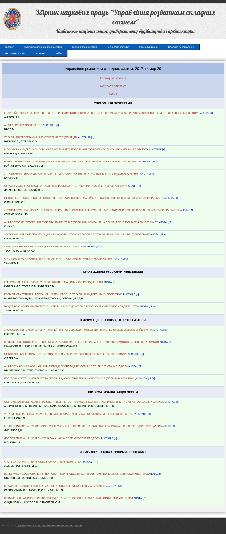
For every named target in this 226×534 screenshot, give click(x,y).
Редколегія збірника (118, 47)
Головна (9, 47)
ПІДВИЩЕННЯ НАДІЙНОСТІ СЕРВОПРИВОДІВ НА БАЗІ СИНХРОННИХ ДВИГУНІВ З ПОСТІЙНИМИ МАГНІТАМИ (68, 498)
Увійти (59, 53)
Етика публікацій (148, 47)
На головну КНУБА (15, 53)
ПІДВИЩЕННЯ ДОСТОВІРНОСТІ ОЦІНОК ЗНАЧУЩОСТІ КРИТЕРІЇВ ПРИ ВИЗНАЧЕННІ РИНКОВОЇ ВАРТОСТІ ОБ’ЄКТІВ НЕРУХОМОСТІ (81, 342)
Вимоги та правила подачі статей (43, 47)
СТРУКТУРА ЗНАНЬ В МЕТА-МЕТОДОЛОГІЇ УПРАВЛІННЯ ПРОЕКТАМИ (45, 246)
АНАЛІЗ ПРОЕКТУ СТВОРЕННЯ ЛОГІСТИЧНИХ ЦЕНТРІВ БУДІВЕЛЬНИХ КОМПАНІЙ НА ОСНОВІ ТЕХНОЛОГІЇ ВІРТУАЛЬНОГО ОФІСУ (81, 222)
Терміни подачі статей (84, 47)
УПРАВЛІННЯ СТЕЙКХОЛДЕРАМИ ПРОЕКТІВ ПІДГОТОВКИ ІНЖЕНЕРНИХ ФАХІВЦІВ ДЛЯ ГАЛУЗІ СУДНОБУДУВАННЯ (71, 173)
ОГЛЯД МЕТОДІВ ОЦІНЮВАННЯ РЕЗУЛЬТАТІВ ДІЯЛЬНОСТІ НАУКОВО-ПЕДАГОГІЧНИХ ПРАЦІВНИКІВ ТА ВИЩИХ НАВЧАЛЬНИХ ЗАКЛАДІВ (84, 401)
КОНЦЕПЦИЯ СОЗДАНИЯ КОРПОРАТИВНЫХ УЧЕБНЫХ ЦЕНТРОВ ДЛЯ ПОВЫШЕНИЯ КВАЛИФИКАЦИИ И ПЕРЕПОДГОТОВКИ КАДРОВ (83, 426)
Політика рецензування (181, 47)
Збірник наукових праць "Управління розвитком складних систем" (49, 525)
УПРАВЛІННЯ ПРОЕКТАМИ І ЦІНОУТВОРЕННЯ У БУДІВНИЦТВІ (40, 137)
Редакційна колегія (113, 78)
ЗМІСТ (113, 93)
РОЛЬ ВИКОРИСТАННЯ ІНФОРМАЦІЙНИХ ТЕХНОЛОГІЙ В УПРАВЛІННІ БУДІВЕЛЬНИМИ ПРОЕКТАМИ (63, 294)
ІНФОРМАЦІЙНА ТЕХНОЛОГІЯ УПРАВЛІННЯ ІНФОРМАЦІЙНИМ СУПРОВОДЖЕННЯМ (53, 282)
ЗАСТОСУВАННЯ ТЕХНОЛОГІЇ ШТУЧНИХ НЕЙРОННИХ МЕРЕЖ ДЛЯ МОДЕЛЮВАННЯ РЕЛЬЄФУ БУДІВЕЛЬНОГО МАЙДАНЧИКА (78, 329)
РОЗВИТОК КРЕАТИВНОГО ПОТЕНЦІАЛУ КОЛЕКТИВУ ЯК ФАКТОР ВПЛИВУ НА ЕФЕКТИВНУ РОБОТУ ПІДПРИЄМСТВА (73, 161)
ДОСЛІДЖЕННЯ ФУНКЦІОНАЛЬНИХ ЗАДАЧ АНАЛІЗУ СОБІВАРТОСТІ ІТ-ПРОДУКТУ (52, 438)
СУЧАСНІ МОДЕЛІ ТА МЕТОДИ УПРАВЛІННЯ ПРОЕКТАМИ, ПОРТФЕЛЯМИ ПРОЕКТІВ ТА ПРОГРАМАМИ (64, 185)
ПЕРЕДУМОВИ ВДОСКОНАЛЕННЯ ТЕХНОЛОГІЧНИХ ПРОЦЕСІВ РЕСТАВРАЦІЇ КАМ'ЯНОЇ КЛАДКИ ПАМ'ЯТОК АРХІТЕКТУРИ (76, 473)
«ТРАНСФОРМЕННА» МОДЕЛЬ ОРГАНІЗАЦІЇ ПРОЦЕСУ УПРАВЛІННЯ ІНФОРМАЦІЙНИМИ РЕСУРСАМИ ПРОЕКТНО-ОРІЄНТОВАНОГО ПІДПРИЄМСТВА (92, 210)
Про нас (40, 53)
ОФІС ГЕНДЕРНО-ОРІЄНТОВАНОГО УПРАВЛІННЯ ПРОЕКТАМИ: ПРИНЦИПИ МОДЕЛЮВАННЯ (59, 258)
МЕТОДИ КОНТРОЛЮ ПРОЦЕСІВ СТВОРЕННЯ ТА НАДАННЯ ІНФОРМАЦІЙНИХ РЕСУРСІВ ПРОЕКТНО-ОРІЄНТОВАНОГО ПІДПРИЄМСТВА (84, 198)
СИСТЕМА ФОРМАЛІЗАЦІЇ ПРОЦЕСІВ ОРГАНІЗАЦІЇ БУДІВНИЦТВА (42, 461)
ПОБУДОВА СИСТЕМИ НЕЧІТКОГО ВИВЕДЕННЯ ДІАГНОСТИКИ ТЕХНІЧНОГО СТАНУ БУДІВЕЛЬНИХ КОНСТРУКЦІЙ (71, 378)
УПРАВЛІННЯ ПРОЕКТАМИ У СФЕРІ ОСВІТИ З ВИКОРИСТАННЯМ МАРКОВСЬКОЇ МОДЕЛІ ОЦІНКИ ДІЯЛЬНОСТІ (69, 414)
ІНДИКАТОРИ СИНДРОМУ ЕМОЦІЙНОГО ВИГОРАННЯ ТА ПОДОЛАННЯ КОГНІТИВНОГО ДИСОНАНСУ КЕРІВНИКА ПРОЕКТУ (76, 149)
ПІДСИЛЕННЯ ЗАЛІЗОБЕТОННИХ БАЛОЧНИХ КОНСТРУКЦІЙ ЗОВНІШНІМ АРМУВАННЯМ (55, 486)
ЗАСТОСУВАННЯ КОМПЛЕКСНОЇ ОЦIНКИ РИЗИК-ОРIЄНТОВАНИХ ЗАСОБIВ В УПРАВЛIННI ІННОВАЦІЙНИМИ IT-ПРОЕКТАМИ (77, 234)
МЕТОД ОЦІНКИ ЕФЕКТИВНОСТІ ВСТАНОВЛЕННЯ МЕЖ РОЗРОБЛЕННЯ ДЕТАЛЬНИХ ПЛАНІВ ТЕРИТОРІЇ (65, 354)
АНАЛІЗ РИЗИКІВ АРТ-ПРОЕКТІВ (23, 125)
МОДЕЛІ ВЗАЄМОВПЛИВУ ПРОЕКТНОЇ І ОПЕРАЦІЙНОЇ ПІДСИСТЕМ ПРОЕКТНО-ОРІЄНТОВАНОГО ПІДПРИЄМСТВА (71, 306)
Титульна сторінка (113, 86)
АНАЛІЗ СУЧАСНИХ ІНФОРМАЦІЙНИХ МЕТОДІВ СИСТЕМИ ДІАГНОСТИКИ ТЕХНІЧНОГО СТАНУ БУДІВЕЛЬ (66, 366)
